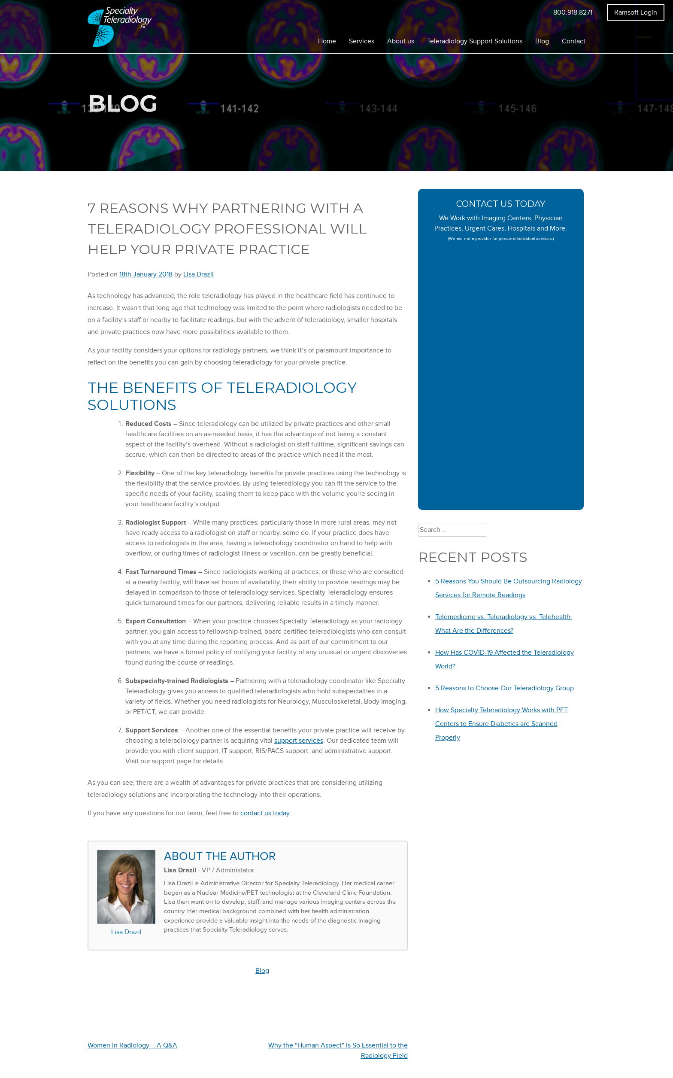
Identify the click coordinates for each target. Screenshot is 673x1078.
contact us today (264, 813)
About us (400, 41)
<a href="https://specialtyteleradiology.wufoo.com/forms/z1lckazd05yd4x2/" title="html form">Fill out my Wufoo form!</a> (501, 379)
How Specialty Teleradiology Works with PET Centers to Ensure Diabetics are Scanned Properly (501, 724)
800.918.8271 (572, 12)
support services (298, 740)
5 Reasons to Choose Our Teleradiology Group (504, 688)
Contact (573, 41)
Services (361, 41)
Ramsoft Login (635, 12)
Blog (542, 41)
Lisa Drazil (198, 274)
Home (327, 41)
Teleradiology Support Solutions (474, 41)
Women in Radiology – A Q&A (132, 1045)
